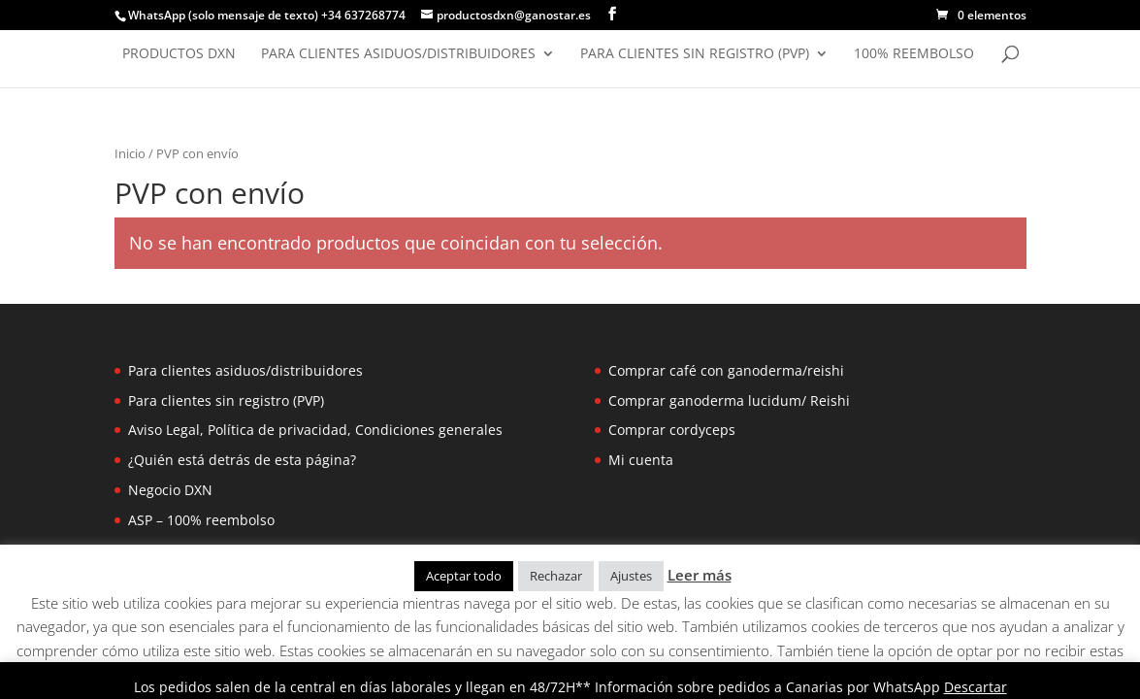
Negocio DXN (170, 490)
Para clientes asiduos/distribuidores (398, 54)
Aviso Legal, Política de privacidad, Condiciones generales (315, 429)
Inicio (130, 153)
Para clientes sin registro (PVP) (694, 54)
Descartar (975, 687)
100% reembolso (914, 54)
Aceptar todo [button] (464, 575)
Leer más (700, 574)
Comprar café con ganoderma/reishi (726, 370)
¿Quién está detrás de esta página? (242, 459)
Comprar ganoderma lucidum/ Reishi (729, 400)
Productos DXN (179, 54)
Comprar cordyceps (671, 429)
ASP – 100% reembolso (201, 520)
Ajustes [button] (631, 575)
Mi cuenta (640, 459)
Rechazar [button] (556, 575)
